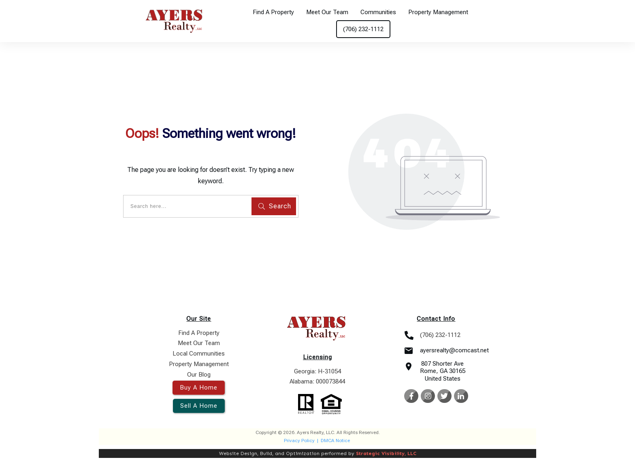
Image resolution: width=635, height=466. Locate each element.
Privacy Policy (299, 440)
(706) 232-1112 (440, 335)
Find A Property (198, 333)
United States (442, 378)
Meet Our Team (199, 343)
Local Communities (199, 353)
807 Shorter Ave (442, 363)
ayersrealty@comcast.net (454, 350)
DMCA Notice (335, 440)
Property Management (199, 364)
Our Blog (199, 374)
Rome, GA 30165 (442, 371)
